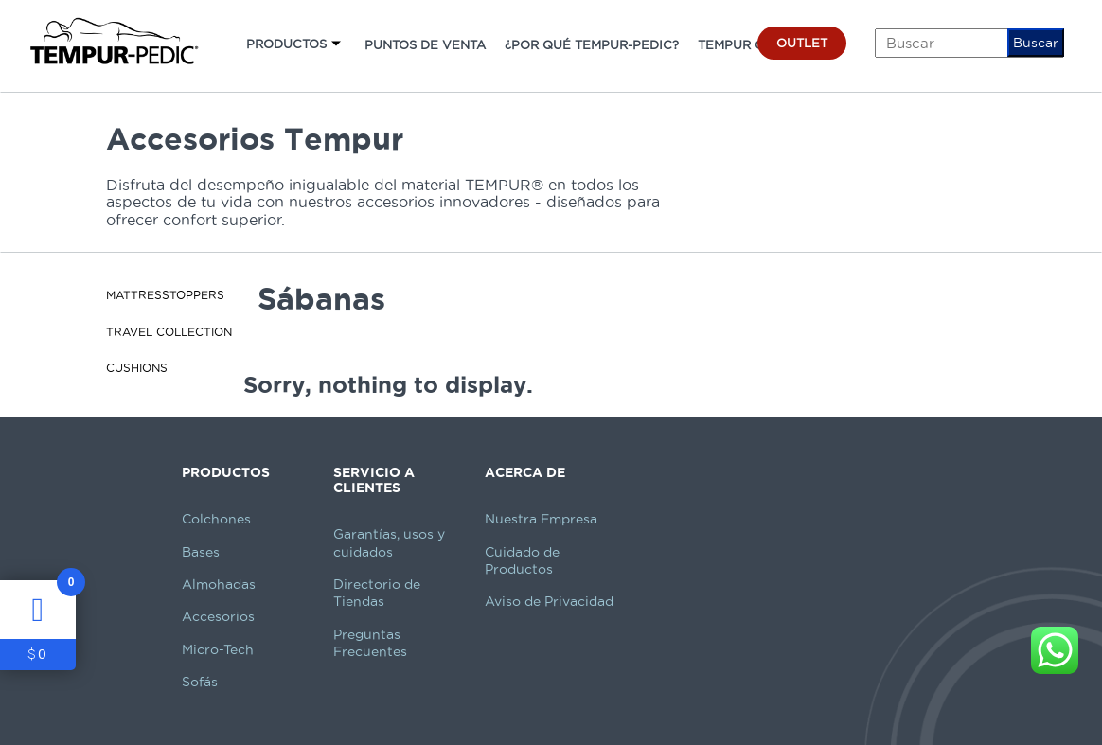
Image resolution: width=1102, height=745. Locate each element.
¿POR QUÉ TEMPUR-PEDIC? (592, 44)
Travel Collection (169, 332)
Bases (201, 551)
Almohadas (219, 584)
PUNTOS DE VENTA (425, 44)
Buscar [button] (1035, 42)
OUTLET (801, 42)
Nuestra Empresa (541, 518)
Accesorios (218, 616)
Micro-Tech (218, 649)
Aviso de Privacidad (549, 601)
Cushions (137, 368)
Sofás (200, 681)
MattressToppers (165, 295)
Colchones (216, 518)
